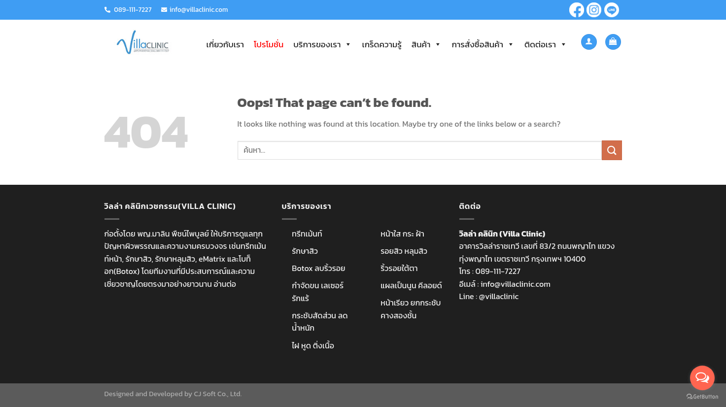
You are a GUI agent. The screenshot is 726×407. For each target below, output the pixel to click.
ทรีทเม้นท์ (307, 233)
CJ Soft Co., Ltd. (218, 393)
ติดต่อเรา (545, 44)
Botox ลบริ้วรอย (318, 268)
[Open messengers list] (702, 378)
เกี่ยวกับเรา (225, 44)
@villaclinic (499, 296)
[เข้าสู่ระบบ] (589, 42)
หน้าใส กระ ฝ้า (402, 233)
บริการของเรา (322, 44)
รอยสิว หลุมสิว (403, 251)
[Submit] (612, 150)
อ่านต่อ (225, 284)
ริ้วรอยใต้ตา (398, 268)
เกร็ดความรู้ (381, 44)
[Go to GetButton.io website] (702, 397)
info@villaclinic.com (199, 9)
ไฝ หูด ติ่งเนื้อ (313, 345)
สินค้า (427, 44)
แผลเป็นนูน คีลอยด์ (411, 285)
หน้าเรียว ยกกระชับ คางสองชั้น (410, 309)
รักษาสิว (305, 251)
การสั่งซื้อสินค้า (483, 44)
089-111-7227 (132, 9)
